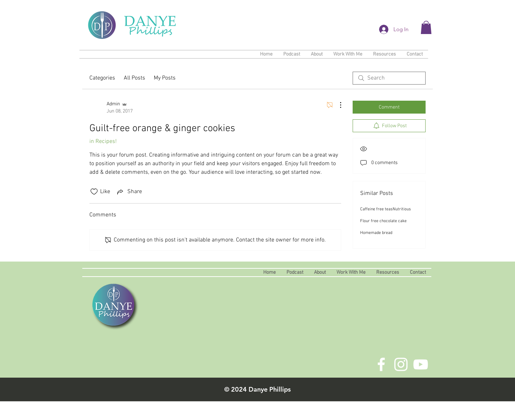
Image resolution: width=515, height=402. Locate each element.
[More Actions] (337, 105)
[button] (426, 27)
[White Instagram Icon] (401, 364)
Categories (102, 78)
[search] (389, 78)
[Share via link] (129, 191)
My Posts (165, 78)
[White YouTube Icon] (421, 364)
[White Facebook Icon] (381, 364)
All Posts (134, 78)
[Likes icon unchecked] (94, 191)
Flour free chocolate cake (383, 221)
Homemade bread (376, 232)
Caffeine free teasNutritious (385, 209)
